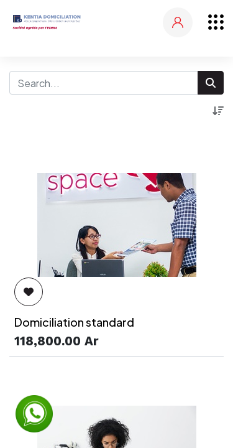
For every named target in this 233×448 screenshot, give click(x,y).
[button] (218, 111)
